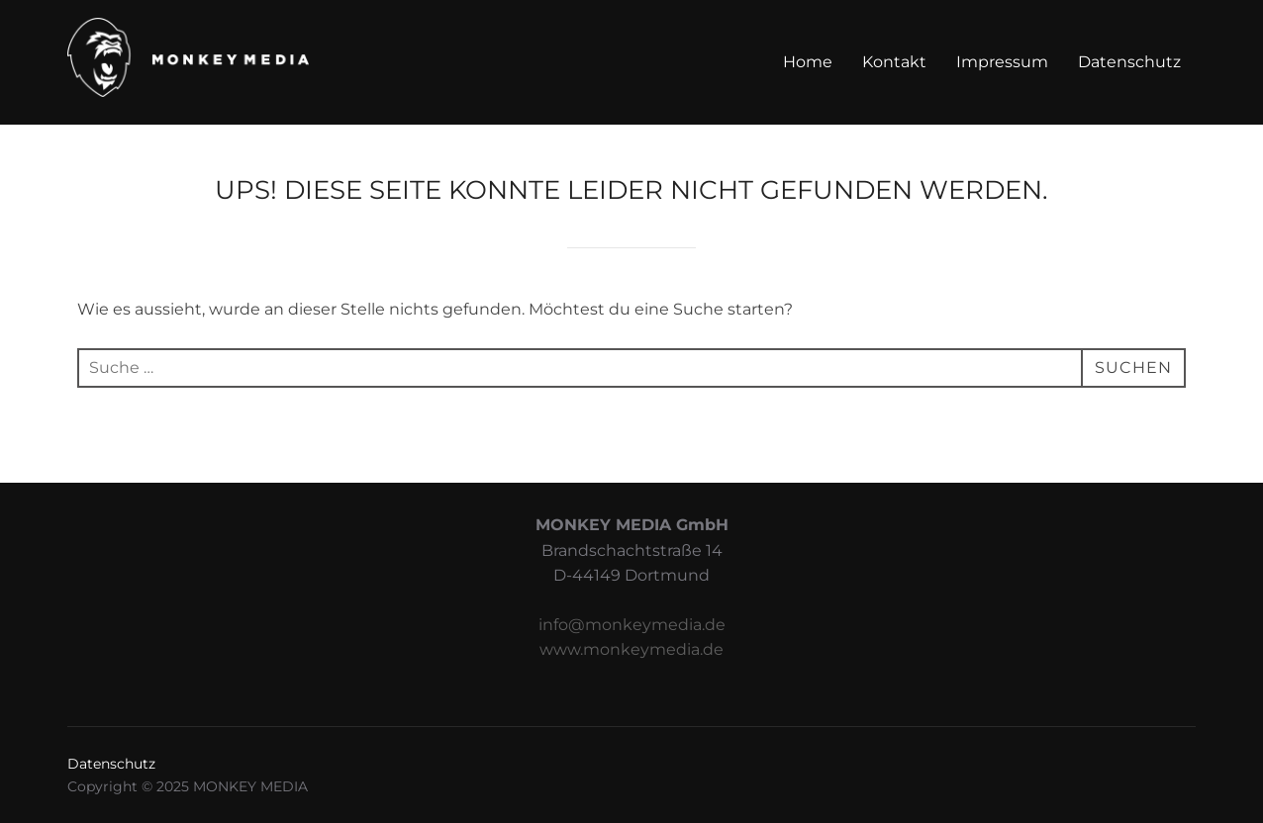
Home (807, 61)
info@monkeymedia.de (632, 624)
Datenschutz (1129, 61)
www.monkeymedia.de (631, 649)
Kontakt (894, 61)
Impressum (1002, 61)
